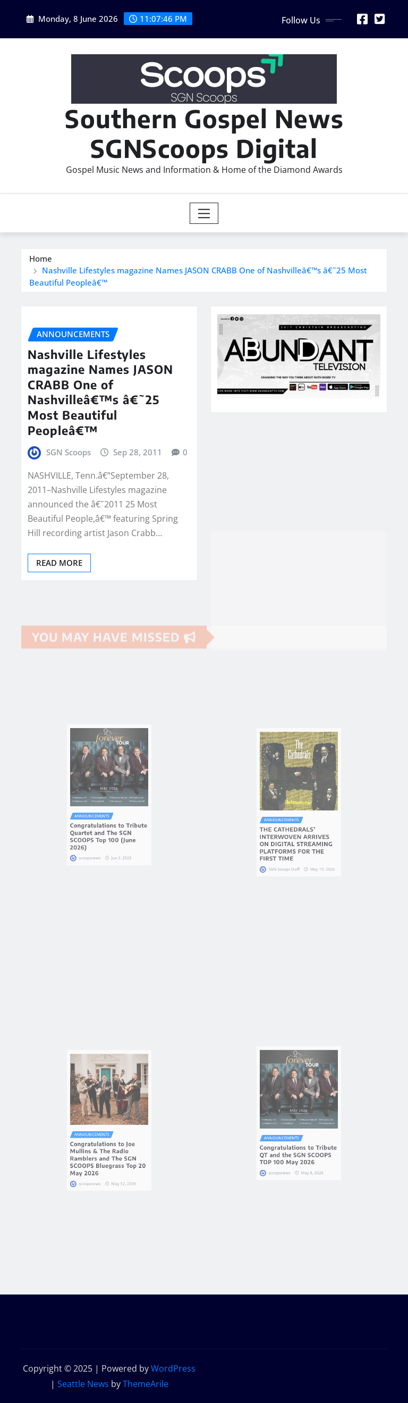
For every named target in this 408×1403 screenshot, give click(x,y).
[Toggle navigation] (204, 213)
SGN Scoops (68, 452)
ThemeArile (145, 1384)
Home (40, 258)
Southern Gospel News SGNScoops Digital (204, 133)
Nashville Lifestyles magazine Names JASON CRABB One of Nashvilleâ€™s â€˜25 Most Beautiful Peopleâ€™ (100, 392)
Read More (59, 562)
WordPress (173, 1368)
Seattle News (83, 1384)
